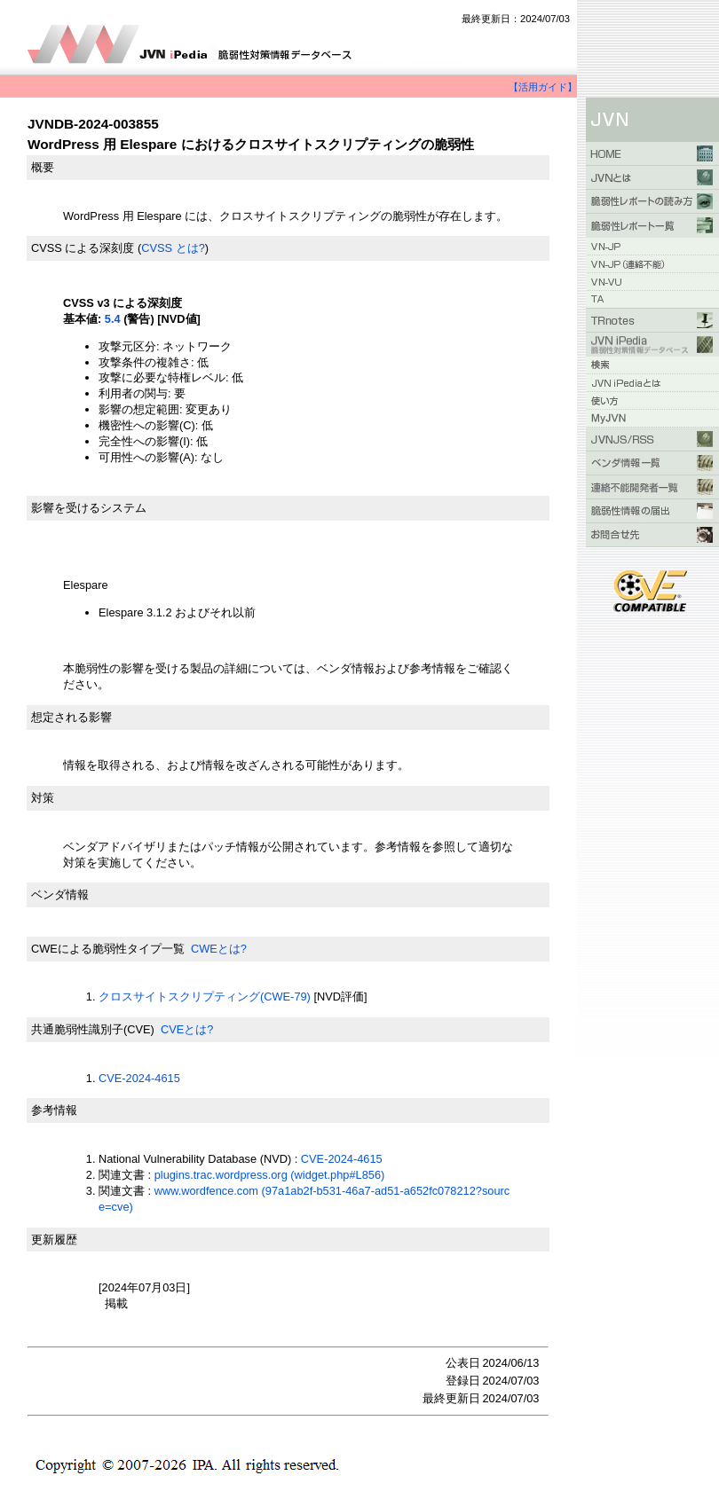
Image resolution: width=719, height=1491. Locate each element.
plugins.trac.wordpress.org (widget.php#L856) (269, 1174)
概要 (42, 167)
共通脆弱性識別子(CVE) (92, 1029)
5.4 (113, 319)
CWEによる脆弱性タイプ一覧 (108, 948)
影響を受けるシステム (88, 507)
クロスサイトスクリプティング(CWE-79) (205, 996)
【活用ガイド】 (543, 87)
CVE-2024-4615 (139, 1078)
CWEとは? (219, 948)
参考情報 (54, 1110)
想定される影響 (71, 717)
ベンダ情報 (60, 894)
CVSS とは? (173, 248)
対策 (42, 797)
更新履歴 (54, 1239)
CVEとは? (187, 1029)
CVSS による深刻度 (82, 248)
